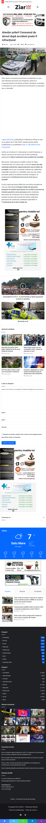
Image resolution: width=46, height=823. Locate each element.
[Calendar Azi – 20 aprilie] (23, 738)
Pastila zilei (6, 650)
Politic (4, 659)
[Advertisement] (23, 115)
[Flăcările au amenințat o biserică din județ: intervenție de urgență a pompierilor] (38, 730)
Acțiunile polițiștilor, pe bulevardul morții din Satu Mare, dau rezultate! (24, 768)
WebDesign (29, 807)
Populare (7, 591)
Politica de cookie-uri (31, 810)
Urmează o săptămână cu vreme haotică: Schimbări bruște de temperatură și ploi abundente (33, 371)
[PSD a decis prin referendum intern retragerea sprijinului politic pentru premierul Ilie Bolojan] (23, 713)
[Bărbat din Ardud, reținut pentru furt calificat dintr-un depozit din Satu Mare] (8, 721)
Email (4, 420)
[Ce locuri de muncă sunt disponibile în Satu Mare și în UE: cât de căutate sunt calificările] (23, 730)
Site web (4, 427)
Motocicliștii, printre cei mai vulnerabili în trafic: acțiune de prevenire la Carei (33, 349)
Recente (22, 591)
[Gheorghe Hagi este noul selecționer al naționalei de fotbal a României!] (38, 721)
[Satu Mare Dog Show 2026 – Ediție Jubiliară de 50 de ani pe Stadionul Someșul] (12, 340)
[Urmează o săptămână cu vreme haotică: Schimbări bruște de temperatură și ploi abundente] (34, 362)
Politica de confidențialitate (16, 810)
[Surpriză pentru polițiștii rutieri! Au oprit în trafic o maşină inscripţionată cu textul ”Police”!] (7, 609)
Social (4, 643)
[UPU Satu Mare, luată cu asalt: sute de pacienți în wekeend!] (12, 362)
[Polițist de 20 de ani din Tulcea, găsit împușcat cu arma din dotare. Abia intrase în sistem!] (8, 713)
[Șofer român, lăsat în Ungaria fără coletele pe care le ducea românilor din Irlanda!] (7, 618)
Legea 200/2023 (8, 140)
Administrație (6, 653)
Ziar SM (5, 44)
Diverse (5, 640)
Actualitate (6, 637)
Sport (4, 656)
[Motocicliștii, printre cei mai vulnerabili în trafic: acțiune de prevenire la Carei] (34, 340)
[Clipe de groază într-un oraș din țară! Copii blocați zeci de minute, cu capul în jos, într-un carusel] (38, 738)
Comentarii (37, 591)
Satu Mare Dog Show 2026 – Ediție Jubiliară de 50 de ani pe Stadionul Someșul (11, 349)
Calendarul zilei (7, 662)
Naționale (5, 647)
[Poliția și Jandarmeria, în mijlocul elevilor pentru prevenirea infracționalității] (8, 738)
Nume (4, 412)
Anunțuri (5, 678)
